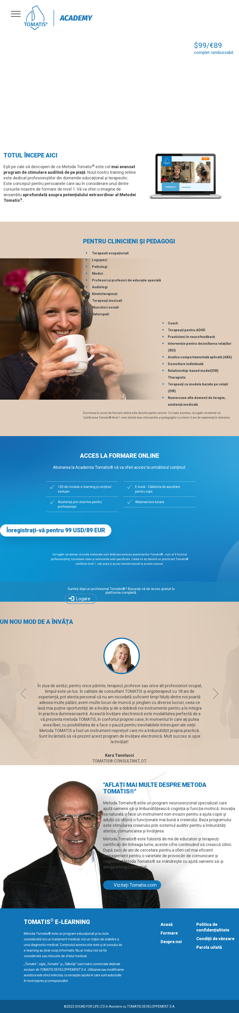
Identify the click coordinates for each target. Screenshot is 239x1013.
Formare (169, 933)
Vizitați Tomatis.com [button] (135, 885)
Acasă (167, 924)
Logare (83, 598)
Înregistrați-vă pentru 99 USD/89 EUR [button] (55, 530)
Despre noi (171, 941)
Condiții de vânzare (215, 938)
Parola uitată (209, 947)
